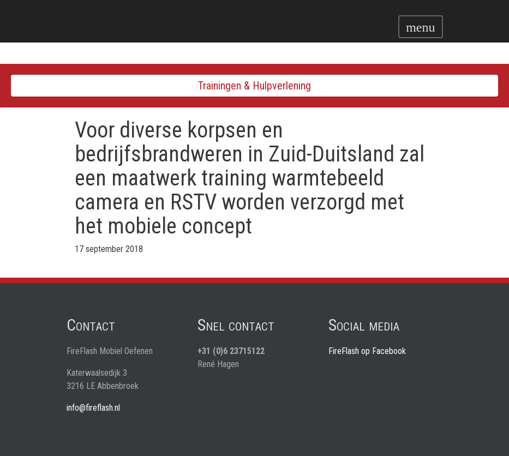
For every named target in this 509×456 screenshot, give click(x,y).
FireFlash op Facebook (367, 351)
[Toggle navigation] (420, 26)
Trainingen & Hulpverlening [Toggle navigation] (254, 85)
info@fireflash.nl (93, 408)
